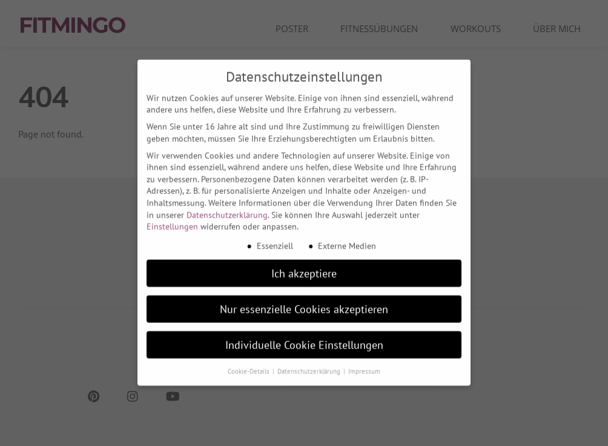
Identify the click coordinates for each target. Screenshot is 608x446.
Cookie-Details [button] (249, 366)
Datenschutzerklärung (227, 209)
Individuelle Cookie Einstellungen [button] (304, 340)
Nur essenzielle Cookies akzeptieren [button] (304, 304)
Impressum (364, 366)
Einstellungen (172, 221)
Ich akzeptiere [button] (304, 268)
